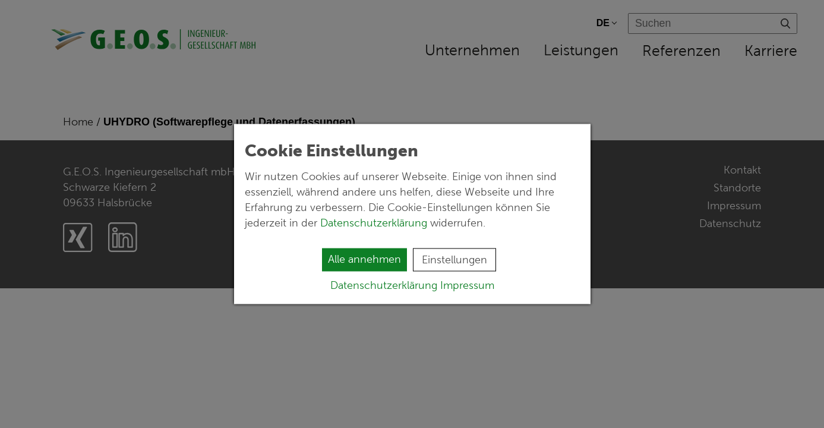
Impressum (467, 285)
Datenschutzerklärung (375, 223)
